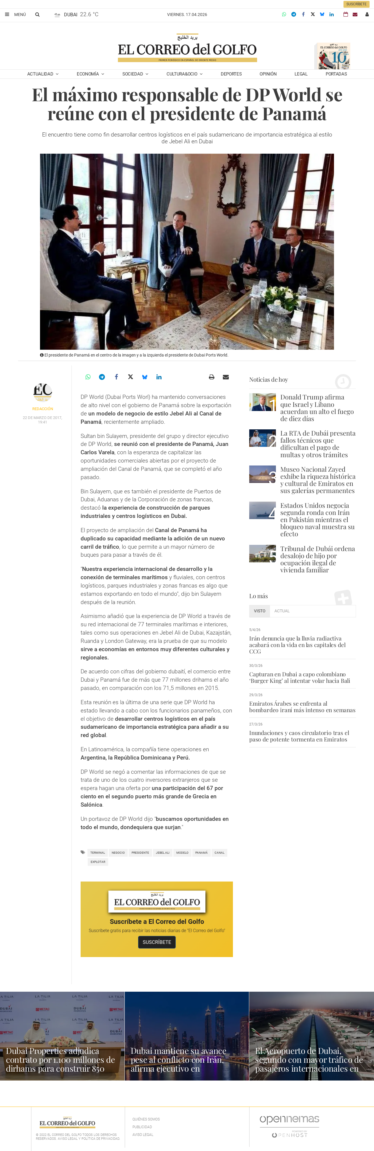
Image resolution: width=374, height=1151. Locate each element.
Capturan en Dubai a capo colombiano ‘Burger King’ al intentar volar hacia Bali (299, 677)
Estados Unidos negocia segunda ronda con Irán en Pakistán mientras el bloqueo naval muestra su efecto (317, 519)
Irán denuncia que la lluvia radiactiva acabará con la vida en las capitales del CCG (297, 644)
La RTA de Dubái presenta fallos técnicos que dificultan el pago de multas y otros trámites (318, 443)
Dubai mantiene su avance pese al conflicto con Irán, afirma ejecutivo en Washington (178, 1064)
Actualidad (41, 74)
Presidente (140, 852)
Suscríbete (356, 4)
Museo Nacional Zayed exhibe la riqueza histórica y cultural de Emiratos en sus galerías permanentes (318, 480)
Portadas (336, 74)
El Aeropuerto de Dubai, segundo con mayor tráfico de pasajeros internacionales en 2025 (309, 1064)
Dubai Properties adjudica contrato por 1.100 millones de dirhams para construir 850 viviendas (60, 1064)
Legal (301, 74)
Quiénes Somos (146, 1119)
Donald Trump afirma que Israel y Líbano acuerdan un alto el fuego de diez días (317, 407)
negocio (118, 852)
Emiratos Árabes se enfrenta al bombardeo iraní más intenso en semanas (302, 706)
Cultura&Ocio (182, 74)
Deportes (231, 74)
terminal (97, 852)
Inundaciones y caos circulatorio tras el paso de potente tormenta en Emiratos (299, 736)
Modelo (182, 852)
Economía (88, 74)
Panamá (201, 852)
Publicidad (142, 1127)
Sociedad (133, 74)
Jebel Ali (163, 852)
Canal (219, 852)
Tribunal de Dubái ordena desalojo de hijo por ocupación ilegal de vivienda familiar (317, 559)
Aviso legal (142, 1135)
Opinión (268, 74)
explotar (98, 861)
